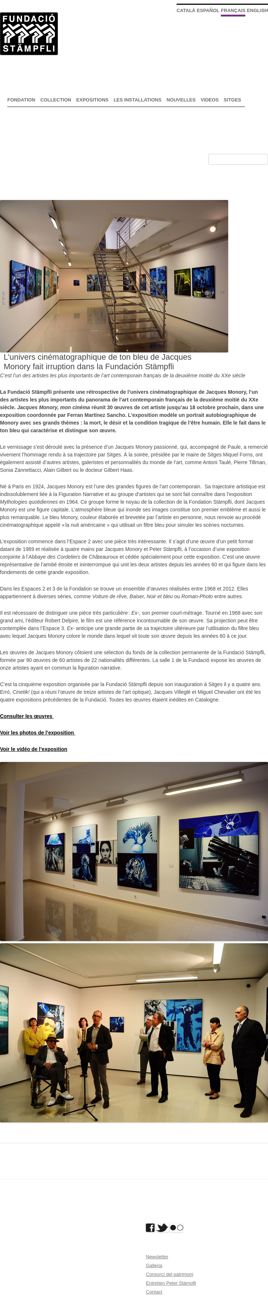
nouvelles (180, 100)
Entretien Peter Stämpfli (171, 1283)
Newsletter (157, 1256)
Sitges (232, 100)
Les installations (138, 100)
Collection (55, 100)
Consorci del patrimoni (169, 1274)
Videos (210, 100)
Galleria (154, 1265)
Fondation (21, 100)
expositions (92, 100)
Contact (154, 1292)
